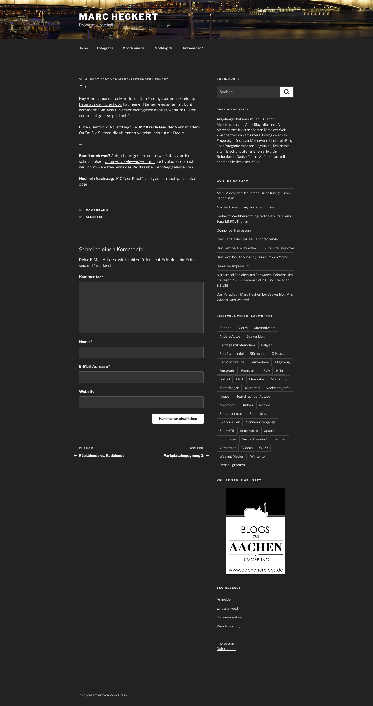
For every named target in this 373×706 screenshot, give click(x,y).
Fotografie (105, 48)
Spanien (270, 431)
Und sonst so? (192, 48)
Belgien (266, 345)
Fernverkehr (259, 362)
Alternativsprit (264, 328)
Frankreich (249, 371)
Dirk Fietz (224, 248)
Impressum (242, 230)
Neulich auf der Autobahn (255, 396)
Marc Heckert (119, 16)
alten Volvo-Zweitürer (130, 161)
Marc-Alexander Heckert (143, 79)
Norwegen (227, 405)
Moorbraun (97, 210)
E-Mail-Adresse (94, 366)
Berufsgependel (231, 353)
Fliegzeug (282, 362)
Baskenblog (255, 336)
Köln (279, 371)
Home (83, 48)
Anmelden (224, 599)
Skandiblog (258, 413)
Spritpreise (227, 439)
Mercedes (257, 379)
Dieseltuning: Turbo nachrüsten (252, 207)
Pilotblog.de (162, 48)
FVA (267, 371)
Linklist (224, 379)
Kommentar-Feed (230, 617)
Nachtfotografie (278, 388)
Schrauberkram (231, 413)
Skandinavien (229, 422)
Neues (224, 396)
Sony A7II (226, 431)
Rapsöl (264, 405)
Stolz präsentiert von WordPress (102, 695)
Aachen (225, 328)
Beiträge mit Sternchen (237, 345)
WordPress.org (228, 626)
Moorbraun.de (133, 48)
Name (85, 342)
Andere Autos (229, 336)
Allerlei (94, 217)
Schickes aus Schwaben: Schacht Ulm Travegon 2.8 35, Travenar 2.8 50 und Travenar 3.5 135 (255, 280)
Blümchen (257, 353)
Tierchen (279, 439)
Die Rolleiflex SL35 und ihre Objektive (265, 248)
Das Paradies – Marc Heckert (239, 294)
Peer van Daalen (229, 239)
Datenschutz (226, 649)
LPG (239, 379)
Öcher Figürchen (232, 465)
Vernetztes (227, 448)
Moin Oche (279, 379)
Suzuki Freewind (254, 439)
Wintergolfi (258, 456)
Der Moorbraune (231, 362)
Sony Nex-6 (249, 431)
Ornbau (247, 405)
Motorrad (252, 388)
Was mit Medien (231, 456)
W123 (263, 448)
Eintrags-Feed (227, 608)
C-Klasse (278, 353)
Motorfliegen (229, 388)
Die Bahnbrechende (263, 239)
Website (86, 391)
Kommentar (91, 277)
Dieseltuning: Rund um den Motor (262, 257)
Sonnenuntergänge (260, 422)
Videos (247, 448)
